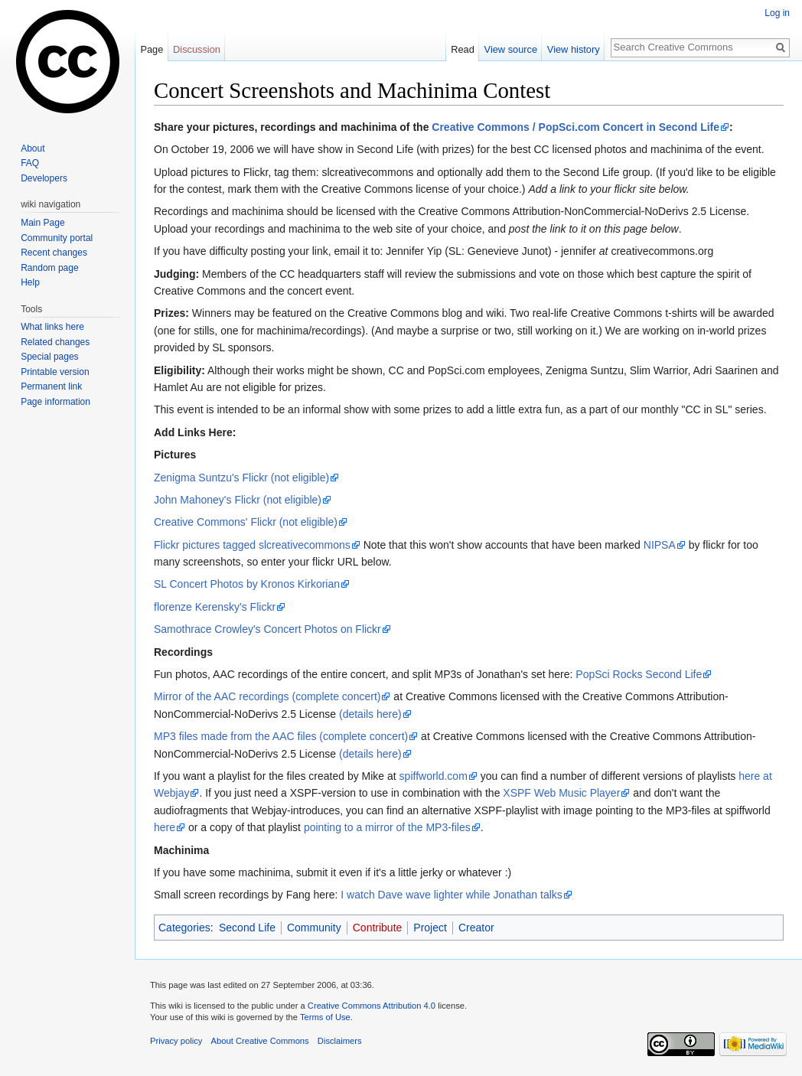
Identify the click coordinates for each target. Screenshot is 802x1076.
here (164, 827)
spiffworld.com (433, 776)
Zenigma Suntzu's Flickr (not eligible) (241, 477)
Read (462, 49)
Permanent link (51, 386)
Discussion (196, 49)
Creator (476, 927)
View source (510, 49)
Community (314, 927)
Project (430, 927)
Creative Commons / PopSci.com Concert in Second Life (575, 127)
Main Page (42, 222)
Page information (55, 401)
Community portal (57, 238)
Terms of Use (325, 1017)
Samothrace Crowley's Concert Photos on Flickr (267, 629)
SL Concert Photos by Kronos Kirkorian (247, 584)
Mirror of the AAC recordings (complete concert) (267, 696)
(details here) (370, 714)
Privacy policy (176, 1040)
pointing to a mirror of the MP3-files (387, 827)
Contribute (378, 927)
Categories (184, 927)
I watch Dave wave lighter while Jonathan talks (451, 895)
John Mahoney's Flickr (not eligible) (237, 500)
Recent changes (54, 252)
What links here (52, 326)
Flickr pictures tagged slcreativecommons (252, 545)
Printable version (55, 372)
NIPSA (660, 545)
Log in (777, 13)
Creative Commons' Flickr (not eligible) (245, 522)
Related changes (55, 342)
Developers (44, 178)
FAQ (30, 163)
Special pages (49, 356)
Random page (49, 267)
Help (30, 282)
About (32, 148)
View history (573, 49)
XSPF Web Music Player (561, 793)
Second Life (247, 927)
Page (151, 49)
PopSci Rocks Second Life (638, 674)
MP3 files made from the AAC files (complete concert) (281, 736)
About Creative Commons (260, 1040)
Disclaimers (340, 1040)
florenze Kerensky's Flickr (214, 607)
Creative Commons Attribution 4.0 (371, 1005)
